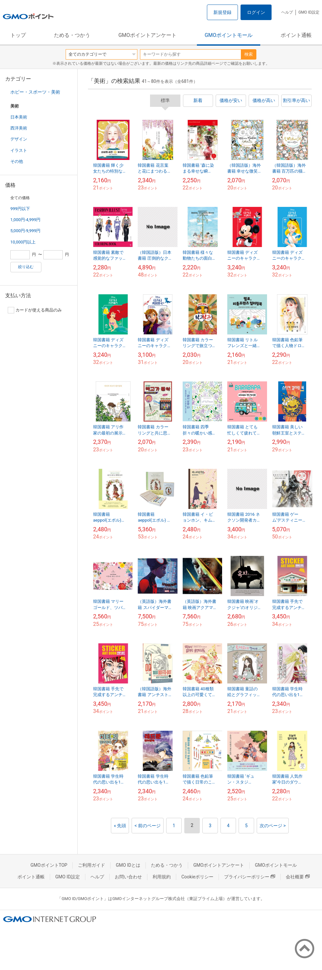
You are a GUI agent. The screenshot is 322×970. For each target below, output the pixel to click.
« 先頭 (120, 825)
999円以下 (20, 208)
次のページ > (273, 825)
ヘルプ (287, 12)
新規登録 (222, 12)
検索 (248, 54)
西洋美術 (18, 128)
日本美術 (18, 117)
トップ (18, 35)
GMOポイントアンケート (147, 35)
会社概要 (298, 876)
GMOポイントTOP (48, 865)
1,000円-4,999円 (25, 219)
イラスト (18, 150)
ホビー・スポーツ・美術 (35, 92)
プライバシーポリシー (249, 876)
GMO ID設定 (308, 12)
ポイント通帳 (296, 35)
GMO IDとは (128, 865)
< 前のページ (147, 825)
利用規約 (162, 876)
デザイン (18, 139)
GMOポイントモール (228, 35)
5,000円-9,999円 (25, 230)
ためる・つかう (72, 35)
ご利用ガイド (91, 865)
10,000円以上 (23, 242)
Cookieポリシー (197, 876)
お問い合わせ (128, 876)
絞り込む (26, 267)
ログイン (256, 12)
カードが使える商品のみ (35, 310)
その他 (16, 161)
